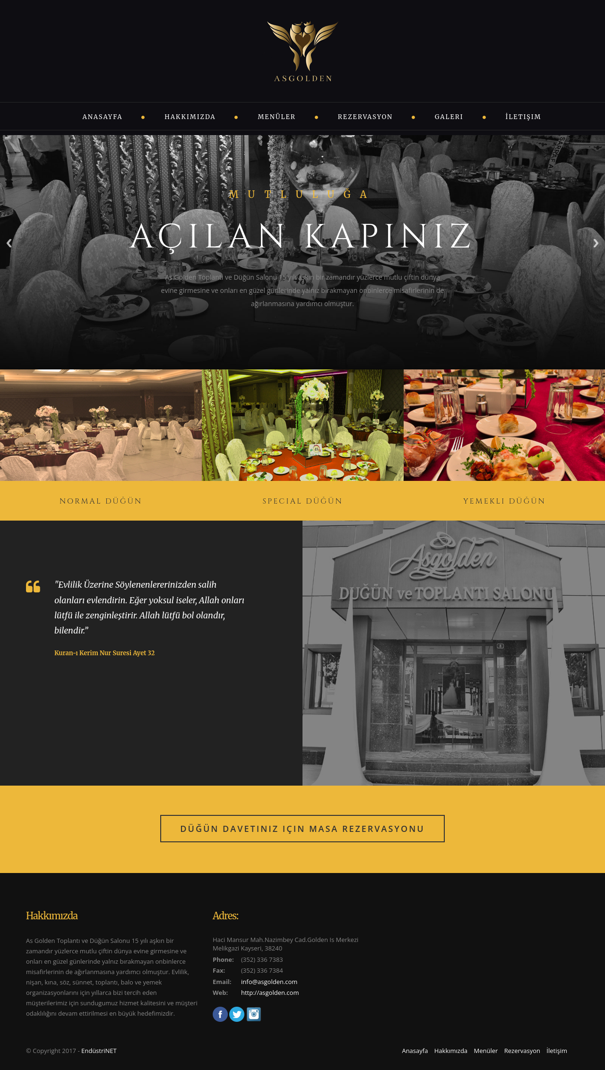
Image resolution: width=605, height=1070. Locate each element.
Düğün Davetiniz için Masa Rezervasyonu (302, 828)
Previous (9, 243)
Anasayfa (103, 117)
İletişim (524, 117)
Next (596, 243)
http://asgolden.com (270, 992)
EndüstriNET (99, 1050)
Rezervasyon (365, 117)
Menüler (276, 117)
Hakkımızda (190, 117)
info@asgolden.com (269, 981)
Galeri (449, 117)
